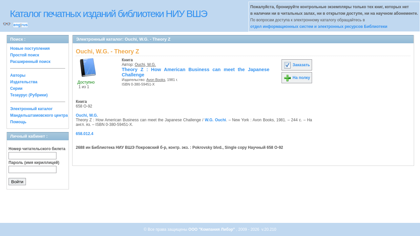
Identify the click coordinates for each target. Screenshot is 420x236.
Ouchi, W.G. (145, 64)
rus (24, 25)
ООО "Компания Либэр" (212, 229)
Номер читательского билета (37, 149)
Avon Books (155, 80)
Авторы (18, 75)
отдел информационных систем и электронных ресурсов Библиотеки (319, 26)
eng (16, 25)
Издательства (23, 82)
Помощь (18, 122)
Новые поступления (30, 48)
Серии (16, 88)
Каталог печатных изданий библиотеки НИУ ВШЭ (108, 13)
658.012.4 (84, 133)
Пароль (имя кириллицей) (34, 162)
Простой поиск (24, 55)
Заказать (297, 65)
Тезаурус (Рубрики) (29, 95)
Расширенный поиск (30, 61)
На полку (297, 77)
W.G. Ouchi (215, 120)
